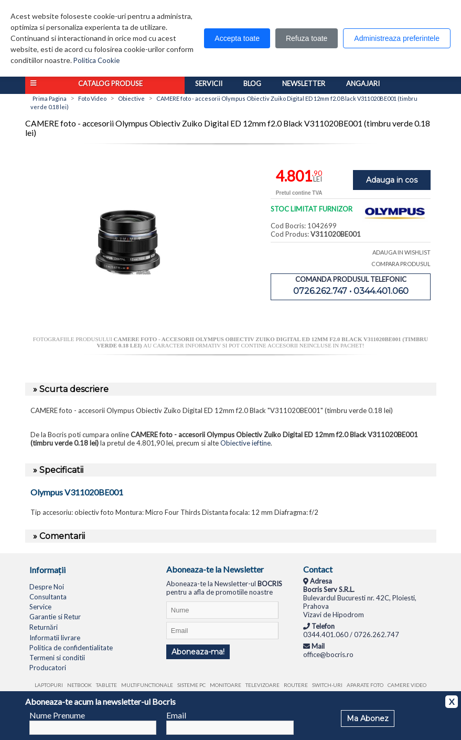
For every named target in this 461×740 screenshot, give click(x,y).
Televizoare (262, 685)
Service (40, 606)
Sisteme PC (191, 685)
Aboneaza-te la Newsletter (215, 569)
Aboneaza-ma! (197, 652)
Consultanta (48, 597)
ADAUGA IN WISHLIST (401, 252)
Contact (318, 569)
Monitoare (225, 685)
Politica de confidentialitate (71, 647)
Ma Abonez (368, 718)
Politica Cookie (96, 60)
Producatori (47, 667)
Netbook (79, 685)
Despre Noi (46, 587)
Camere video (407, 685)
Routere (296, 685)
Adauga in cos (391, 180)
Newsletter (303, 83)
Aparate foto (365, 685)
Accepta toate (237, 38)
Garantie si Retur (55, 616)
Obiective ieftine (245, 443)
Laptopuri (49, 685)
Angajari (363, 83)
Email (176, 715)
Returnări (43, 627)
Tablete (106, 685)
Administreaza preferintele (396, 38)
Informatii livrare (54, 637)
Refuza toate (306, 38)
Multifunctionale (147, 685)
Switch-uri (327, 685)
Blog (252, 83)
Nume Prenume (57, 715)
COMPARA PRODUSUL (401, 263)
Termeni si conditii (57, 657)
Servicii (208, 83)
